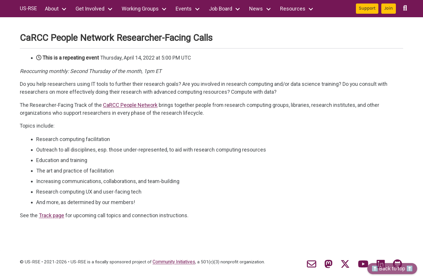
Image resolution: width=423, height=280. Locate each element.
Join (388, 8)
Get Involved (90, 9)
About (52, 9)
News (256, 9)
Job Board (221, 9)
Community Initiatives (176, 262)
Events (184, 9)
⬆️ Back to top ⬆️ (392, 268)
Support (367, 8)
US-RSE (28, 9)
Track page (51, 216)
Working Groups (140, 9)
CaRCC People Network (131, 105)
